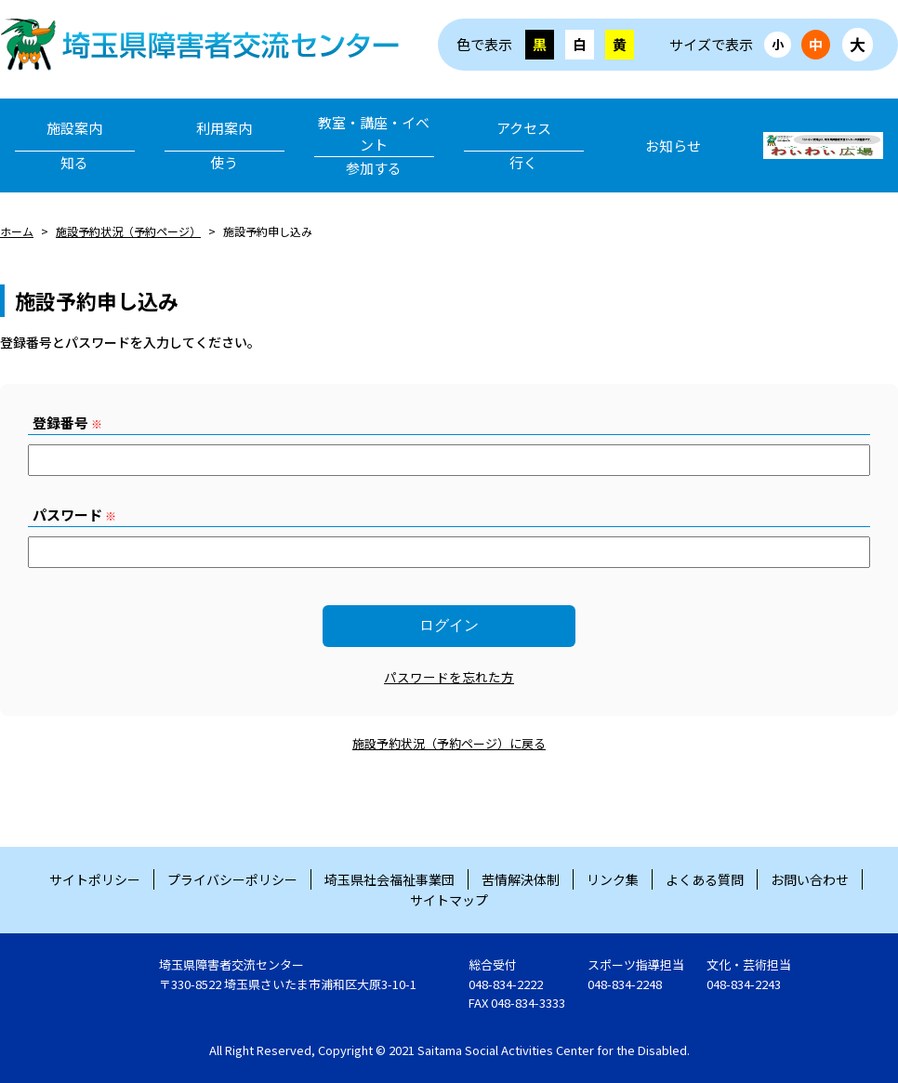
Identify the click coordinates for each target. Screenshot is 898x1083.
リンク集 (613, 879)
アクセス (524, 146)
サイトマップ (449, 900)
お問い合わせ (810, 879)
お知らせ (673, 145)
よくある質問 (705, 879)
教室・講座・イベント (374, 145)
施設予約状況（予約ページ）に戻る (449, 743)
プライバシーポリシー (232, 879)
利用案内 (224, 146)
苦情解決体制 (521, 879)
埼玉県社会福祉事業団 (389, 879)
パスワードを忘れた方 (449, 676)
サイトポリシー (94, 879)
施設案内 (75, 146)
